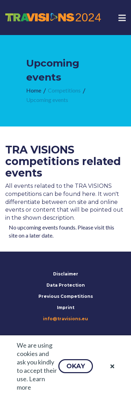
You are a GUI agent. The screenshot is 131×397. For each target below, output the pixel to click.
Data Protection (65, 285)
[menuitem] (33, 91)
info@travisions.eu (65, 318)
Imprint (65, 307)
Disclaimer (65, 273)
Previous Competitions (65, 296)
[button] (75, 366)
